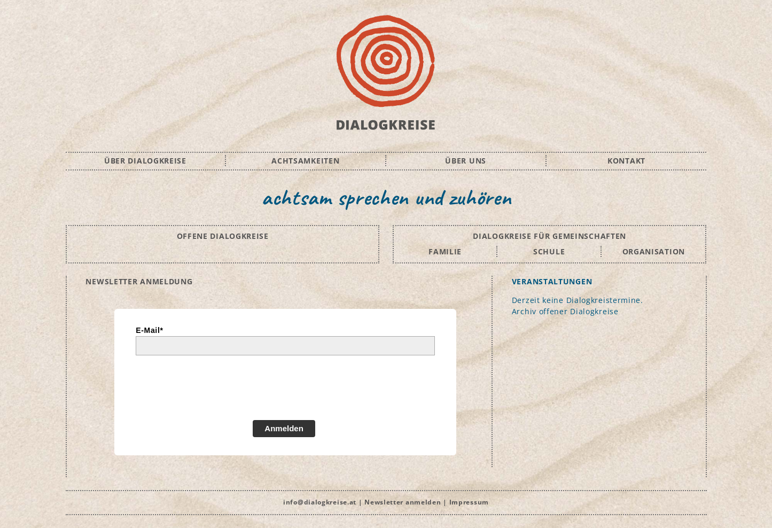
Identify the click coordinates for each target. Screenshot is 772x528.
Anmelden (283, 428)
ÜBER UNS (465, 161)
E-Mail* (149, 330)
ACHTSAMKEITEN (305, 161)
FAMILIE (445, 251)
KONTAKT (626, 161)
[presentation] (217, 392)
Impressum (469, 502)
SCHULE (549, 251)
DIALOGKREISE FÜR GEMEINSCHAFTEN (549, 236)
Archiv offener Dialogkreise (565, 311)
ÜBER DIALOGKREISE (145, 161)
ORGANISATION (653, 251)
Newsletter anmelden (402, 502)
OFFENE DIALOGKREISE (223, 236)
